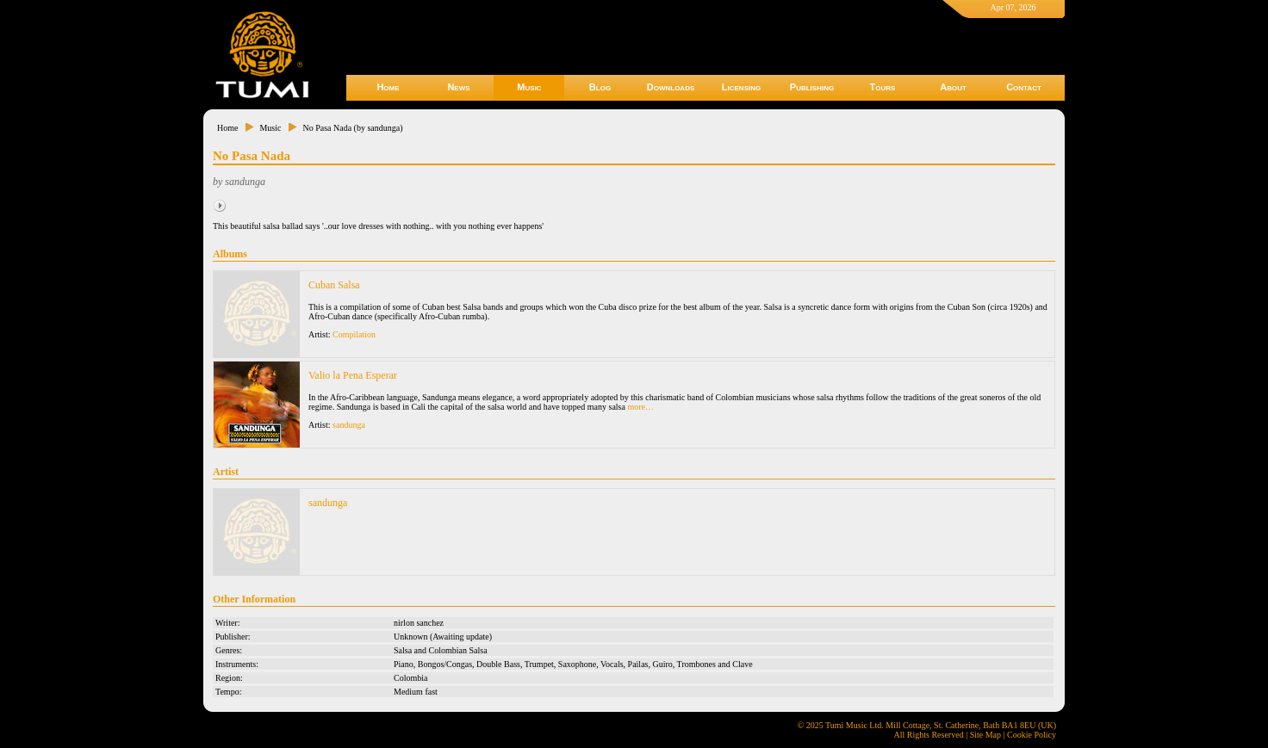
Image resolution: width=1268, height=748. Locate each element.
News (458, 87)
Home (387, 87)
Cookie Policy (1031, 734)
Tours (883, 87)
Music (529, 87)
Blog (600, 87)
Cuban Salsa (334, 285)
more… (640, 406)
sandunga (349, 425)
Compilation (354, 334)
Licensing (741, 87)
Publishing (812, 87)
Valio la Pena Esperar (352, 375)
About (953, 87)
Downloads (671, 87)
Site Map (985, 734)
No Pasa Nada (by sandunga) (352, 128)
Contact (1023, 87)
